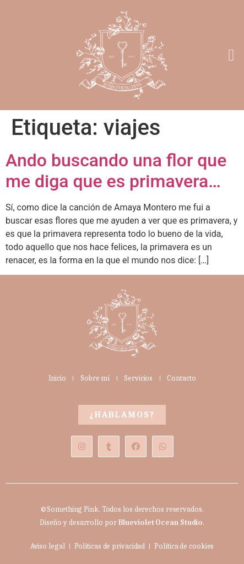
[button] (231, 54)
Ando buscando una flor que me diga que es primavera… (116, 171)
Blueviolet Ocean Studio (160, 522)
